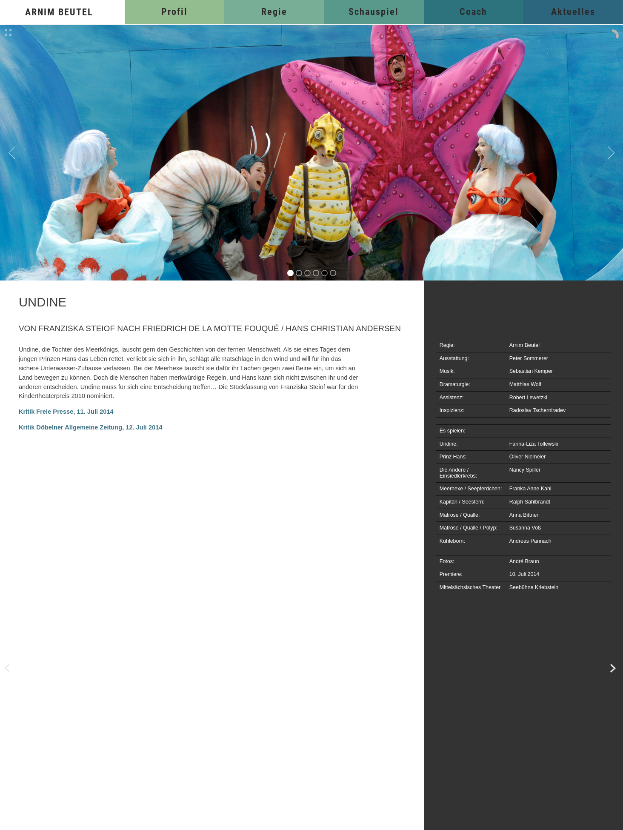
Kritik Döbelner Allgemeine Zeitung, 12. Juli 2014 (91, 427)
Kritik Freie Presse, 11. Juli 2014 (66, 411)
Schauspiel (374, 11)
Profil (174, 11)
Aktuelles (573, 11)
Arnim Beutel (59, 12)
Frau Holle (25, 668)
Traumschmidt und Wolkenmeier (597, 668)
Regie (274, 11)
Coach (473, 11)
